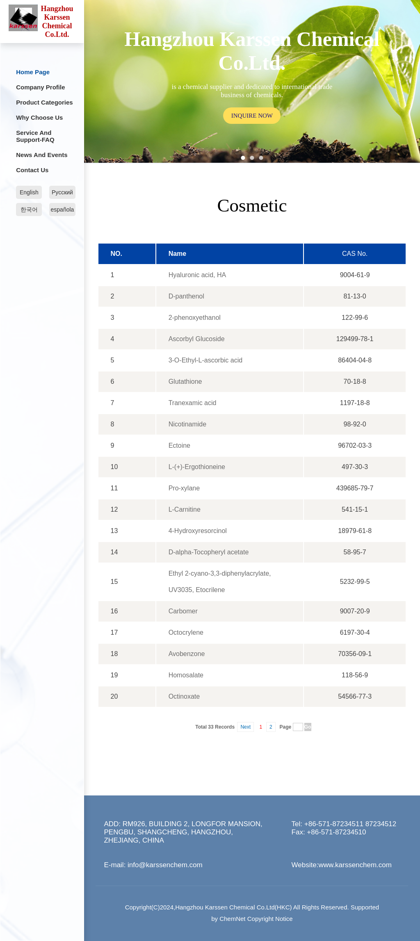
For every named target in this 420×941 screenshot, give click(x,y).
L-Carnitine (185, 509)
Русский (62, 192)
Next (245, 727)
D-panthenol (186, 296)
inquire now (252, 115)
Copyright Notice (270, 918)
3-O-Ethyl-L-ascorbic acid (206, 360)
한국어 (29, 209)
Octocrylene (186, 632)
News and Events (41, 154)
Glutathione (185, 381)
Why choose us (39, 117)
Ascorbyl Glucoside (197, 338)
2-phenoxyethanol (195, 317)
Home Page (33, 71)
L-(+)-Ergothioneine (197, 466)
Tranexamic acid (193, 402)
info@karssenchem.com (165, 865)
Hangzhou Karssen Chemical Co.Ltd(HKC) (233, 907)
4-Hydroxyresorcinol (198, 530)
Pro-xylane (184, 488)
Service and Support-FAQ (35, 136)
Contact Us (32, 169)
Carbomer (183, 611)
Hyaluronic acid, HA (197, 274)
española (62, 209)
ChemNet (232, 918)
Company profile (40, 87)
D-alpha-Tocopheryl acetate (209, 552)
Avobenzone (187, 653)
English (29, 192)
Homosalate (186, 675)
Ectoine (179, 445)
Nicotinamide (187, 424)
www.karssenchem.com (355, 865)
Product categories (44, 102)
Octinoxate (184, 696)
